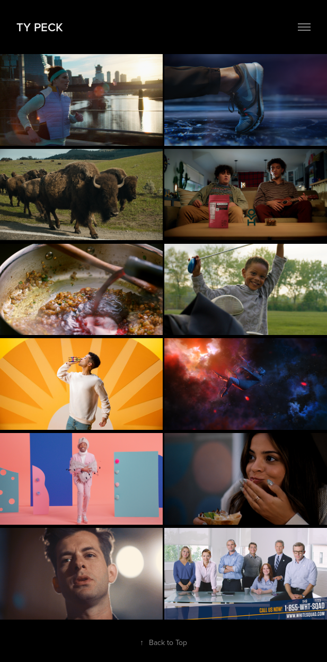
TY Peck (39, 27)
